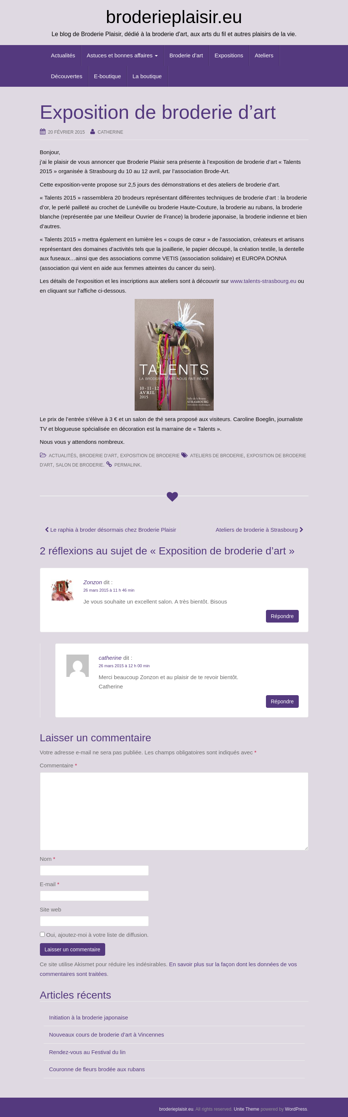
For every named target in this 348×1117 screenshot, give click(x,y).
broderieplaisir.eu (174, 17)
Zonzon (93, 582)
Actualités (63, 55)
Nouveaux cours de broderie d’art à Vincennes (106, 1034)
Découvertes (66, 76)
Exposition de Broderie (149, 455)
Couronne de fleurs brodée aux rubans (97, 1069)
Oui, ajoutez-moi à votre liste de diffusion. (94, 935)
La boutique (147, 76)
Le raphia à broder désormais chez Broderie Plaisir (110, 529)
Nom (48, 859)
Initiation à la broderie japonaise (88, 1017)
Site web (51, 909)
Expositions (228, 55)
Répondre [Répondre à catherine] (282, 701)
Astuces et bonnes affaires (122, 55)
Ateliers (264, 55)
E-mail (50, 884)
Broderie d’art (186, 55)
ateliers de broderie (217, 455)
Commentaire (58, 765)
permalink (127, 465)
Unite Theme (246, 1109)
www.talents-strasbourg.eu (264, 281)
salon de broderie (79, 465)
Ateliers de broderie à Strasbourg (259, 529)
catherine (110, 132)
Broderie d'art (98, 455)
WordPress (296, 1109)
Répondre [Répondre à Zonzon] (282, 616)
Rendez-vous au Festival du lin (87, 1052)
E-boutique (107, 76)
